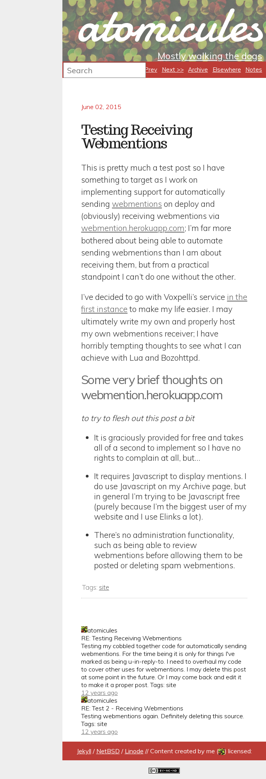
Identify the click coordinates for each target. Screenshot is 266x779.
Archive (198, 69)
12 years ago (99, 692)
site (104, 587)
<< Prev (146, 69)
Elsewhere (227, 69)
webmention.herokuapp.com (132, 228)
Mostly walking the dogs (210, 56)
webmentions (137, 204)
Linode (134, 751)
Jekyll (84, 751)
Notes (253, 69)
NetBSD (108, 751)
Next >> (173, 69)
